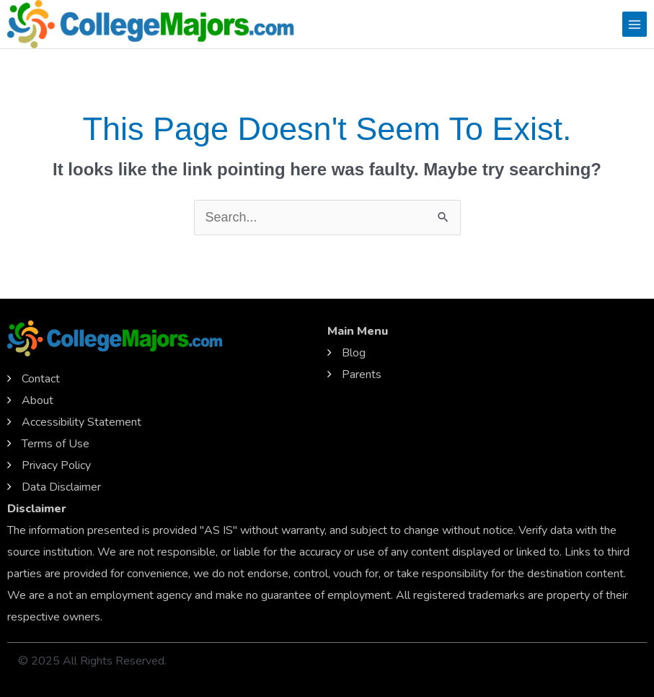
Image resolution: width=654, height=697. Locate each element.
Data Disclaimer (61, 487)
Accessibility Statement (81, 422)
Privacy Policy (56, 465)
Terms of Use (55, 444)
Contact (41, 379)
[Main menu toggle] (634, 24)
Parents (361, 374)
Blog (354, 353)
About (37, 400)
